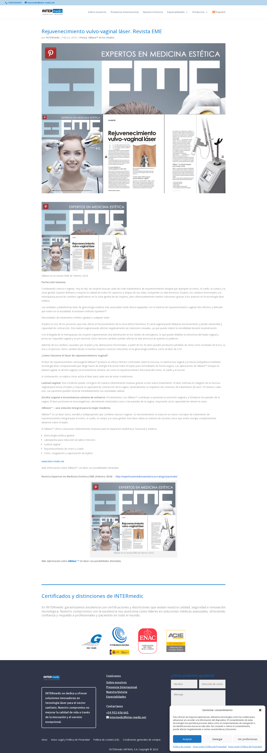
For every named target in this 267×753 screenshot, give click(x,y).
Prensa (83, 37)
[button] (260, 710)
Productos (198, 12)
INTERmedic (53, 37)
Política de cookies (182, 746)
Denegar (217, 739)
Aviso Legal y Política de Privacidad (209, 746)
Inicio (44, 740)
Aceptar (187, 739)
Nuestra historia (153, 12)
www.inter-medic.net (53, 461)
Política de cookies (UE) (106, 740)
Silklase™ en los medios (101, 37)
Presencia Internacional (125, 12)
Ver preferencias (247, 739)
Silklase (72, 561)
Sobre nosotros (97, 12)
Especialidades (176, 12)
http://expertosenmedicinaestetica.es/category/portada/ (146, 476)
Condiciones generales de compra (141, 740)
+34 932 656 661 (117, 712)
